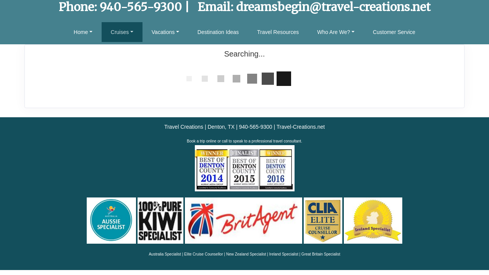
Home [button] (81, 32)
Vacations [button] (163, 32)
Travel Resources (278, 32)
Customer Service (394, 32)
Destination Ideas (218, 32)
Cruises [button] (120, 32)
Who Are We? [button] (333, 32)
